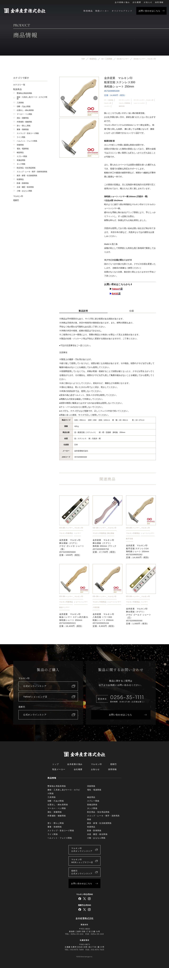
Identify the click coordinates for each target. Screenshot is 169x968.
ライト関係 (19, 137)
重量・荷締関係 (21, 129)
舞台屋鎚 (110, 533)
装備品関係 (19, 160)
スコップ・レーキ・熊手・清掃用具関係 (30, 172)
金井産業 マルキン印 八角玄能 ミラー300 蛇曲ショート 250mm (104, 620)
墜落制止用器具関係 (22, 93)
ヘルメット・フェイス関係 (25, 141)
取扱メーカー (102, 11)
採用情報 (159, 2)
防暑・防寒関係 (21, 183)
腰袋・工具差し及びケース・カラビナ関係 (30, 98)
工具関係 (18, 103)
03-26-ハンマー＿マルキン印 (143, 100)
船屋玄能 (122, 106)
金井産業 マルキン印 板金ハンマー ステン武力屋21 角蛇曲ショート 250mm (73, 620)
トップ (55, 764)
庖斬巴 (16, 200)
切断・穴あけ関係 (21, 106)
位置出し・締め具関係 (23, 110)
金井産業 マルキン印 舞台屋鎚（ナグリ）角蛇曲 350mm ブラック (105, 546)
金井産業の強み (122, 2)
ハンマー (107, 106)
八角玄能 (96, 607)
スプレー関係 (20, 156)
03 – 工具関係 (108, 100)
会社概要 (136, 2)
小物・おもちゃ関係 (22, 191)
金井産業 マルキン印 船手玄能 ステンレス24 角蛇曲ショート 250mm (138, 551)
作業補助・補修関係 (22, 122)
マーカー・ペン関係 (22, 114)
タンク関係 (19, 164)
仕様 (131, 311)
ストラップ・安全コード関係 (26, 133)
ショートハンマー (139, 103)
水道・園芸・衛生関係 (23, 187)
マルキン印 (107, 103)
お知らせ (148, 2)
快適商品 (18, 179)
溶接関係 (18, 145)
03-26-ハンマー (124, 100)
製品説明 (83, 311)
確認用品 (18, 152)
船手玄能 (129, 539)
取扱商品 (88, 11)
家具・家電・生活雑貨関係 (25, 176)
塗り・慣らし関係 (21, 126)
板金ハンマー (64, 607)
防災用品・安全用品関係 (24, 168)
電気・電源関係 (21, 149)
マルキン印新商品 (124, 103)
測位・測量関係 (21, 118)
